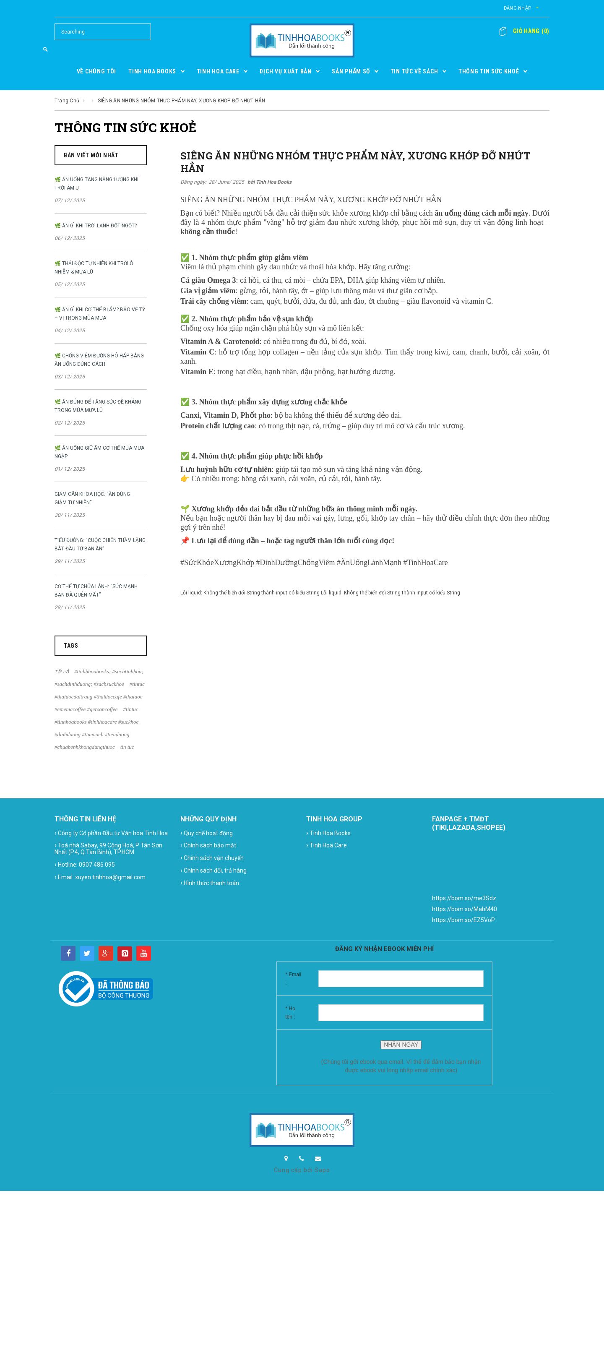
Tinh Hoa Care (326, 845)
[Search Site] (103, 31)
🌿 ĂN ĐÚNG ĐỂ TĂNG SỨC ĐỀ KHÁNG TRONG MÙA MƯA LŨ (98, 406)
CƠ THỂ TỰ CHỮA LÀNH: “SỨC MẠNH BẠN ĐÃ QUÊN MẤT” (96, 591)
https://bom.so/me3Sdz (464, 898)
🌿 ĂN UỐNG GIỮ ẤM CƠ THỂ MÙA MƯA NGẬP (99, 452)
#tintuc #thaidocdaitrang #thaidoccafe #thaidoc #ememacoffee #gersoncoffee (100, 696)
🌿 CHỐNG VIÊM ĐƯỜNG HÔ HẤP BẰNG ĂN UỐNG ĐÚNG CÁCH (99, 360)
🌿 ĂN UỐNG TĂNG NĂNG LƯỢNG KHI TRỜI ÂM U (96, 184)
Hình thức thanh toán (209, 883)
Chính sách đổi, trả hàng (213, 870)
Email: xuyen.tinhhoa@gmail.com (100, 877)
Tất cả (62, 671)
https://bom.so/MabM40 (464, 909)
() (527, 31)
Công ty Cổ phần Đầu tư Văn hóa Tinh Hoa (111, 833)
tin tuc (127, 747)
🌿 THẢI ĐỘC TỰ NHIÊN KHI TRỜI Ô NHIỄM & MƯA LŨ (94, 268)
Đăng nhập (478, 8)
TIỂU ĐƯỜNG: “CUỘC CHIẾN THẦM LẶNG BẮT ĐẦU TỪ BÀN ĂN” (100, 544)
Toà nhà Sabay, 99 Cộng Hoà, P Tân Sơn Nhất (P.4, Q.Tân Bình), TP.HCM (108, 848)
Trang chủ (67, 101)
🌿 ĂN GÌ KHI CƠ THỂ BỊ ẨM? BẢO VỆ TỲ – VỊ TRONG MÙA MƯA (100, 314)
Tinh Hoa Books (328, 833)
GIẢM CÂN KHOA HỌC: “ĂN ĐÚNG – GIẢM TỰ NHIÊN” (95, 498)
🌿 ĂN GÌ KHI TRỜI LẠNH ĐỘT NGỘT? (96, 226)
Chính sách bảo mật (208, 845)
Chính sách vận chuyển (212, 858)
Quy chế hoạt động (206, 833)
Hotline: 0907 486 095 (85, 864)
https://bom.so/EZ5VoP (463, 920)
